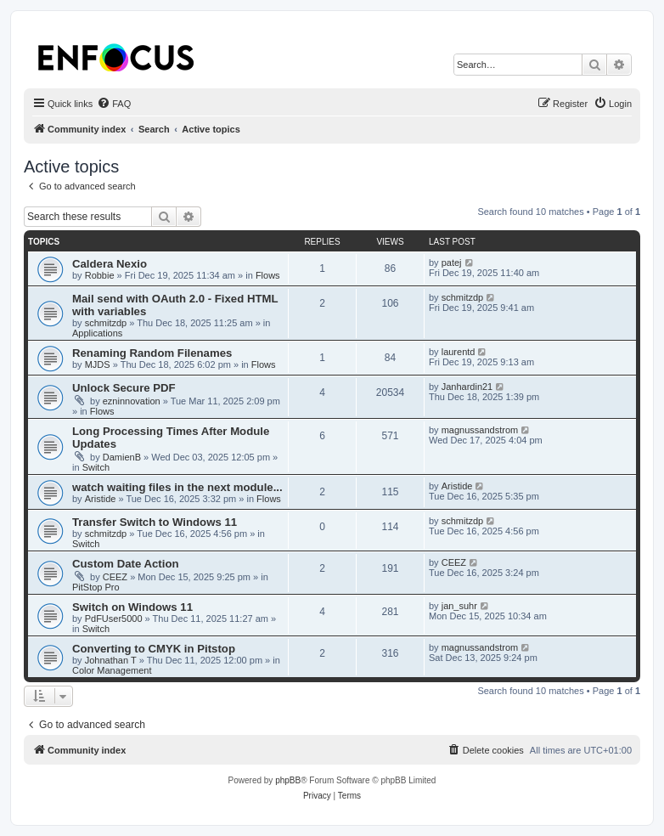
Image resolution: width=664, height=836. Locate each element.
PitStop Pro (96, 587)
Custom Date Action (125, 563)
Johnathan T (111, 660)
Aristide (100, 499)
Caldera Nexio (109, 263)
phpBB (288, 780)
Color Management (112, 670)
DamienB (122, 457)
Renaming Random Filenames (152, 353)
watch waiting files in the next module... (177, 487)
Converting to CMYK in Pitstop (153, 648)
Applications (97, 333)
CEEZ (115, 577)
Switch (96, 467)
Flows (268, 275)
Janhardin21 (467, 386)
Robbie (100, 275)
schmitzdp (106, 323)
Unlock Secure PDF (124, 387)
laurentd (458, 352)
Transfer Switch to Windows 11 (154, 522)
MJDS (97, 364)
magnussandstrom (480, 430)
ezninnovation (131, 401)
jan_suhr (459, 606)
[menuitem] (114, 103)
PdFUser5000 (114, 618)
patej (452, 262)
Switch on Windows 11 (132, 607)
